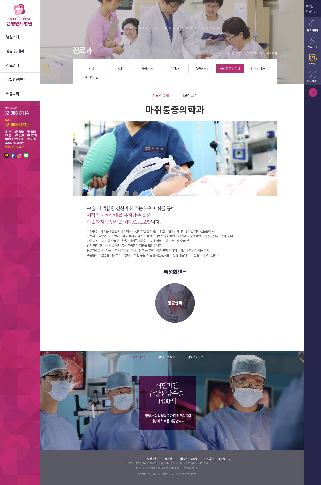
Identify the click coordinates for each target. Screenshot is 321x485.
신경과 (174, 68)
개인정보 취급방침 (189, 458)
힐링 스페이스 (193, 357)
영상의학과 (258, 68)
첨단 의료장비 (164, 357)
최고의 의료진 (138, 357)
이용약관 (169, 458)
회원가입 (311, 11)
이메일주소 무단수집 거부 (217, 458)
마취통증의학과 (230, 68)
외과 (91, 68)
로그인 (309, 6)
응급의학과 (202, 68)
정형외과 (147, 68)
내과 (119, 68)
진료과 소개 (160, 95)
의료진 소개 (189, 95)
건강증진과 (91, 77)
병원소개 (153, 458)
